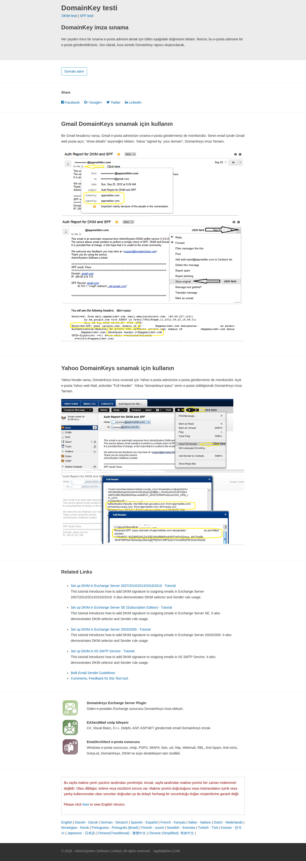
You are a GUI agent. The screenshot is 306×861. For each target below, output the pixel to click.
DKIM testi (69, 16)
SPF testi (86, 16)
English (66, 822)
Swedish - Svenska (181, 827)
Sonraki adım (74, 71)
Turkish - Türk (208, 827)
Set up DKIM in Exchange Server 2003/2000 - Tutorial (111, 629)
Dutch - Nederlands (228, 822)
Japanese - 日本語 (81, 833)
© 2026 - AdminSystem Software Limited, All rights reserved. (106, 851)
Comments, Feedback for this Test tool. (100, 678)
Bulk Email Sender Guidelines (93, 673)
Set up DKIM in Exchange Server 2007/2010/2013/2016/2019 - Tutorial (123, 586)
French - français (173, 822)
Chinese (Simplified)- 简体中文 (171, 833)
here (85, 804)
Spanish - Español (144, 822)
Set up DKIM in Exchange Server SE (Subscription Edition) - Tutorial (121, 607)
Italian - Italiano (199, 822)
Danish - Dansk (86, 822)
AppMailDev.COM (166, 851)
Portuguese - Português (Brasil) (115, 827)
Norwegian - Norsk (75, 827)
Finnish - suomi (152, 827)
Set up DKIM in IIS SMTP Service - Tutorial (103, 651)
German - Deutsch (114, 822)
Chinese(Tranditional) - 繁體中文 (122, 833)
